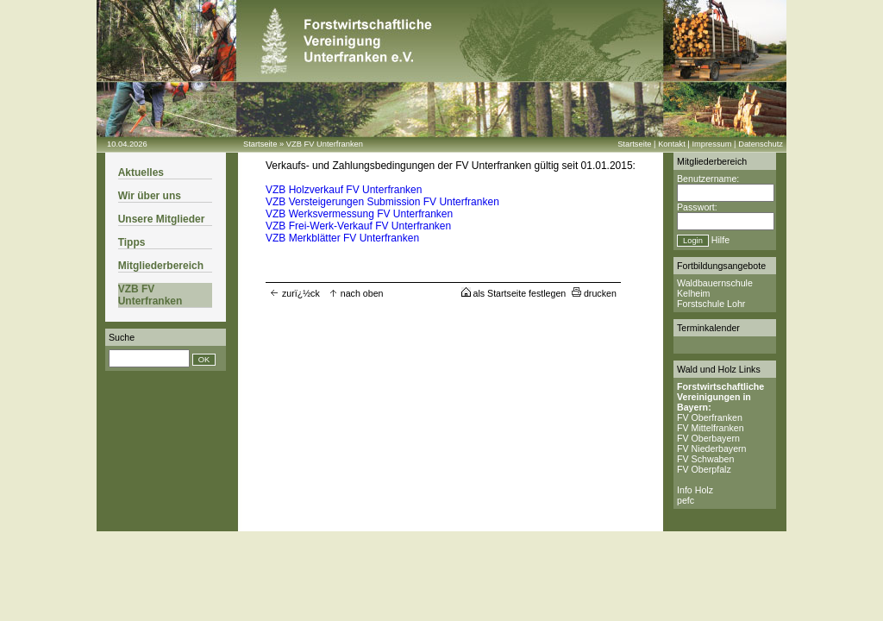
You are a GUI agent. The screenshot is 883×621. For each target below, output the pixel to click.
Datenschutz (760, 144)
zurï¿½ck (295, 293)
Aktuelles (141, 172)
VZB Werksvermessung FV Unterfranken (359, 214)
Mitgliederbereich (161, 266)
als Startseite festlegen (514, 293)
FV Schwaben (705, 459)
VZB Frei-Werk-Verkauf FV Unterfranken (358, 226)
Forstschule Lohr (711, 303)
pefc (685, 500)
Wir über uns (149, 196)
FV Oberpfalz (704, 469)
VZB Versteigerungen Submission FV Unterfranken (382, 202)
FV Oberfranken (709, 417)
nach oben (356, 293)
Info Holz (695, 490)
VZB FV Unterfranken (324, 144)
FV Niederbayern (712, 448)
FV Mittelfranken (710, 428)
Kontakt (672, 144)
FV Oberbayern (708, 438)
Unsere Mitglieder (161, 219)
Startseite (260, 144)
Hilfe (720, 240)
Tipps (132, 242)
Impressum (711, 144)
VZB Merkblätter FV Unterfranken (342, 238)
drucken (594, 293)
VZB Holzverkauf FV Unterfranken (344, 190)
